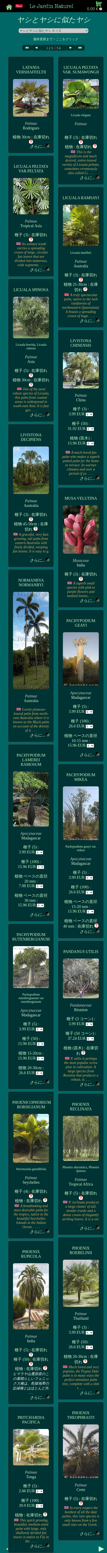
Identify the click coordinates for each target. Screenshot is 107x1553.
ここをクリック (67, 39)
